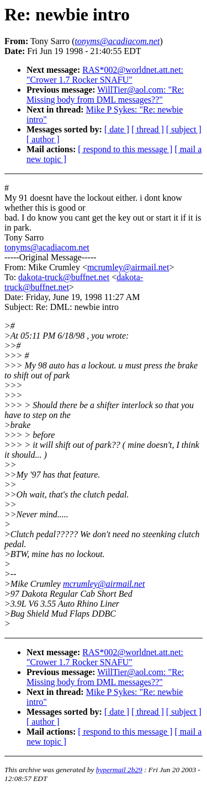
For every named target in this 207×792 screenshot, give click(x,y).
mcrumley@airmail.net (128, 267)
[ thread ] (147, 129)
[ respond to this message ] (125, 149)
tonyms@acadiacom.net (46, 247)
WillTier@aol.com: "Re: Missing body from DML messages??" (105, 94)
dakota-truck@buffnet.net (63, 277)
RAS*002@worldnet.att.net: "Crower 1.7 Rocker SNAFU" (104, 74)
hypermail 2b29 (119, 770)
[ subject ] (183, 129)
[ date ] (116, 129)
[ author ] (43, 139)
